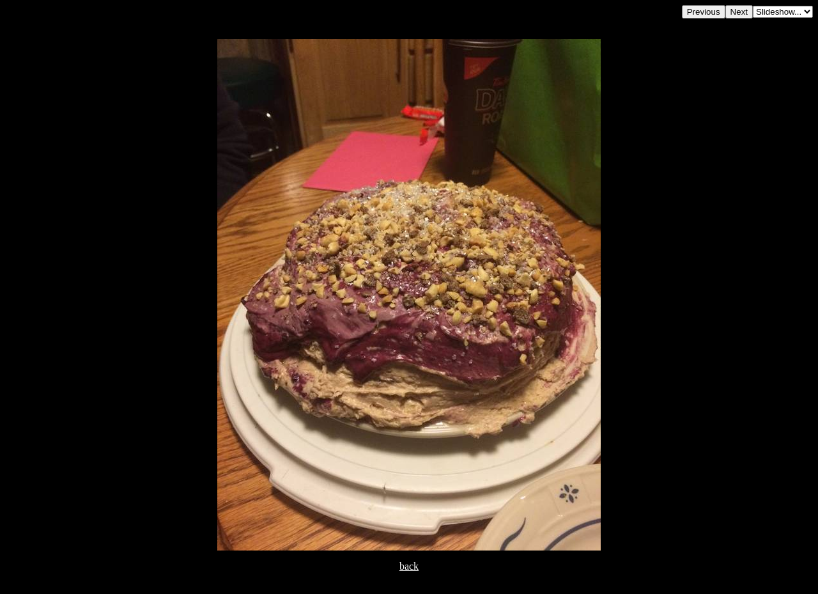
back (409, 566)
